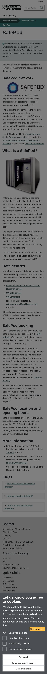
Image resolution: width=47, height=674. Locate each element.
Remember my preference (24, 663)
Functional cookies (16, 638)
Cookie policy (37, 629)
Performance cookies (17, 649)
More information (23, 669)
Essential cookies (15, 632)
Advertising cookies (16, 643)
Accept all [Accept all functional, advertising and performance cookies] (23, 657)
